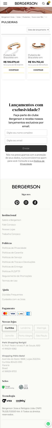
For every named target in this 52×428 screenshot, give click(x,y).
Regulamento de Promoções (17, 276)
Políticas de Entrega (12, 266)
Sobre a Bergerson (11, 220)
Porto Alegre (25, 335)
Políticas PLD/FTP (11, 271)
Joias (19, 17)
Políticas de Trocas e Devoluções (18, 262)
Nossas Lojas (8, 229)
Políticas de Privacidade (14, 248)
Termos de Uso (9, 280)
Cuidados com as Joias (13, 299)
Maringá (41, 328)
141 (46, 17)
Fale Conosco (9, 224)
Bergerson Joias (7, 17)
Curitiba (9, 328)
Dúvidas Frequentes (12, 294)
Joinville (9, 335)
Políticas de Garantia (12, 252)
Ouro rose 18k (37, 17)
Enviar (26, 148)
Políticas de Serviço (12, 257)
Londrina (25, 328)
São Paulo (41, 335)
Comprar (14, 70)
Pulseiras (26, 17)
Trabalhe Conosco (11, 234)
